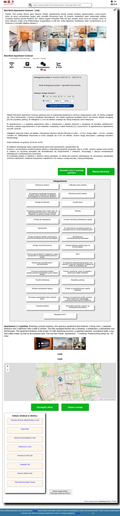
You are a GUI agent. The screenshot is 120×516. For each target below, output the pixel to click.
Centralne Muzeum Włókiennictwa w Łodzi (25, 420)
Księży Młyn (25, 429)
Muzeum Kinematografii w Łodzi (25, 438)
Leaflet (101, 399)
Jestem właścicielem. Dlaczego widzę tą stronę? (60, 492)
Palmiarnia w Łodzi (25, 447)
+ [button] (7, 366)
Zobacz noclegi (75, 407)
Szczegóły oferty (45, 407)
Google (35, 511)
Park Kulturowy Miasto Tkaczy (25, 482)
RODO (78, 513)
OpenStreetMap (110, 399)
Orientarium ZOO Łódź (25, 455)
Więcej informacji (100, 172)
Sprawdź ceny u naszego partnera (72, 171)
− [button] (7, 370)
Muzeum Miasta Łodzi (25, 473)
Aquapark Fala (25, 464)
